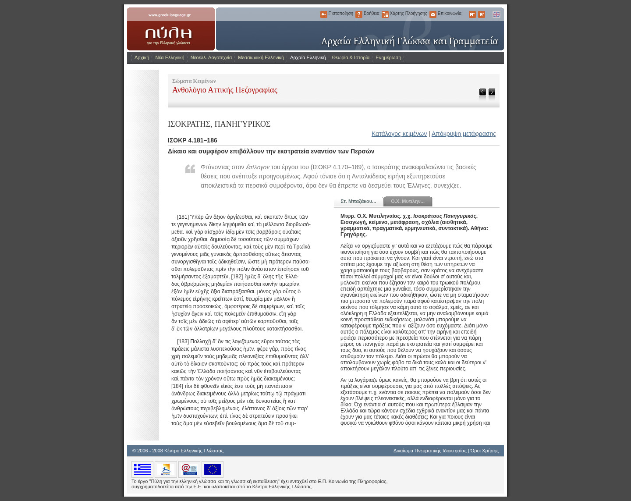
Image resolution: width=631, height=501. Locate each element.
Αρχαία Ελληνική (308, 57)
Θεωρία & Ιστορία (351, 57)
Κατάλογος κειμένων (399, 133)
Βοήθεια (358, 14)
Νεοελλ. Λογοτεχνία (211, 57)
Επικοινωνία (432, 14)
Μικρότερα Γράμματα (481, 14)
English (496, 14)
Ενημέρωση (388, 57)
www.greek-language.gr (171, 28)
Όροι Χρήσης (485, 450)
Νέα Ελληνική (169, 57)
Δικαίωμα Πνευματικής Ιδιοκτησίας (430, 450)
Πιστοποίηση (323, 14)
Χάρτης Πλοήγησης (385, 14)
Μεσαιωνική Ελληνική (261, 57)
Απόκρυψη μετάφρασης (464, 133)
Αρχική (142, 57)
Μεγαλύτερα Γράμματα (472, 14)
